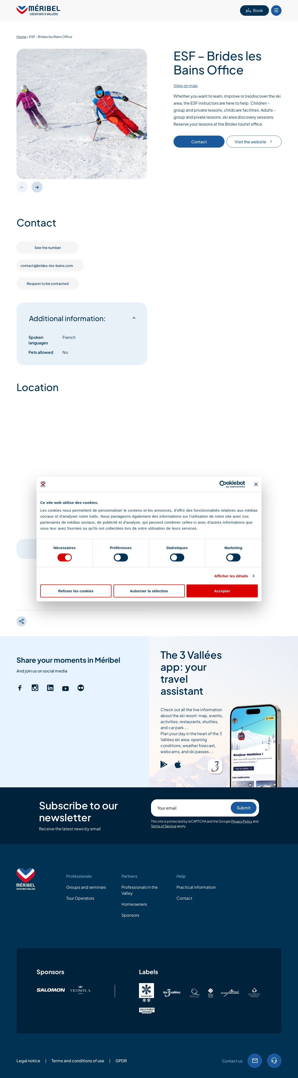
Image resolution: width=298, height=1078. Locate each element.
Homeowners (134, 904)
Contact (199, 141)
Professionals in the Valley (140, 890)
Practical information (196, 887)
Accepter (222, 591)
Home (21, 37)
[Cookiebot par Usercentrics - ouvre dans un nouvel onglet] (223, 484)
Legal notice (28, 1060)
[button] (37, 187)
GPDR (121, 1060)
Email (255, 1061)
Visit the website (254, 141)
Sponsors (130, 915)
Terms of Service (163, 826)
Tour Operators (80, 898)
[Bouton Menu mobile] (276, 10)
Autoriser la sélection (149, 591)
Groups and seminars (86, 887)
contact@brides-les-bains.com (50, 265)
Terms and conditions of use (78, 1060)
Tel (274, 1061)
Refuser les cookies (76, 591)
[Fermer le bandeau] (256, 484)
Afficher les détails (231, 576)
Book (254, 10)
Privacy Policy (241, 821)
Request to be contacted (47, 283)
